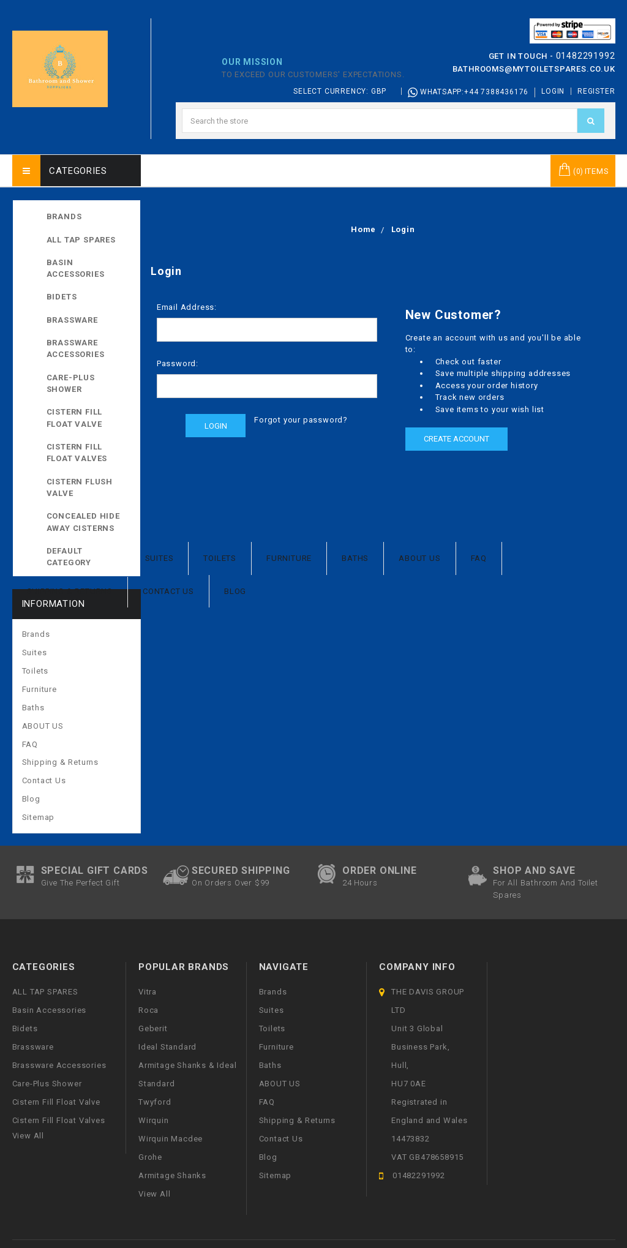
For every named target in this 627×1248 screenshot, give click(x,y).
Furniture (289, 558)
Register (596, 91)
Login (553, 91)
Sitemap (38, 817)
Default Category (89, 556)
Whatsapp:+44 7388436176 (468, 92)
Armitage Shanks (172, 1175)
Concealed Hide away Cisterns (83, 522)
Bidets (62, 296)
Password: (177, 363)
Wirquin (153, 1120)
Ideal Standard (167, 1046)
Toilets (219, 558)
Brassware (72, 320)
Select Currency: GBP (344, 91)
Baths (355, 558)
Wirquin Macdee (170, 1138)
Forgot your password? (301, 419)
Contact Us (168, 591)
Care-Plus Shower (71, 383)
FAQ (479, 558)
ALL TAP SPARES (89, 239)
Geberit (153, 1028)
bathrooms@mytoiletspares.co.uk (533, 68)
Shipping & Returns (70, 591)
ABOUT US (419, 558)
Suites (159, 558)
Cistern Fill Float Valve (75, 418)
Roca (148, 1010)
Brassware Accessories (76, 348)
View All (154, 1193)
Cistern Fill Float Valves (77, 453)
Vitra (147, 991)
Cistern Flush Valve (80, 487)
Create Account (456, 438)
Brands (64, 216)
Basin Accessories (76, 268)
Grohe (150, 1157)
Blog (235, 591)
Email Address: (187, 307)
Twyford (154, 1102)
